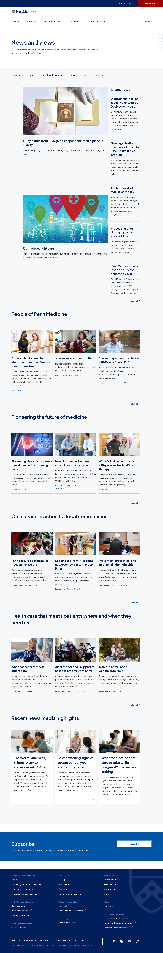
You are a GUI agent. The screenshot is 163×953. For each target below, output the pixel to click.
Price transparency (77, 940)
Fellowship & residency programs (120, 922)
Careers (109, 905)
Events (107, 894)
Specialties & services (53, 21)
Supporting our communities (24, 894)
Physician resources (20, 915)
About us (15, 879)
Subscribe (134, 844)
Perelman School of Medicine (118, 927)
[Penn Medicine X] (113, 941)
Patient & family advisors (70, 894)
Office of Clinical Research (72, 910)
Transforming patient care (23, 889)
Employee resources (68, 922)
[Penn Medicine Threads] (137, 941)
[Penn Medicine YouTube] (129, 941)
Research (63, 906)
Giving (62, 879)
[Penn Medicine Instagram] (121, 941)
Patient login (150, 3)
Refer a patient (18, 906)
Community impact (78, 75)
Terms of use (44, 940)
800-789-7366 (126, 3)
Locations (75, 21)
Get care (15, 21)
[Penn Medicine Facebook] (106, 941)
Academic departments (116, 917)
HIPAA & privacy (30, 940)
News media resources (114, 889)
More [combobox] (99, 75)
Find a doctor (31, 21)
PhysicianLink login (21, 910)
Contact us (15, 940)
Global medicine (20, 927)
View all (134, 301)
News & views (110, 879)
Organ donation (66, 889)
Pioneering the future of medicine (26, 884)
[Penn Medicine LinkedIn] (145, 941)
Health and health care (52, 75)
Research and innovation (24, 75)
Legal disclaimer (59, 940)
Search (147, 21)
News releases (110, 884)
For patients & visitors (98, 21)
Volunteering (65, 884)
